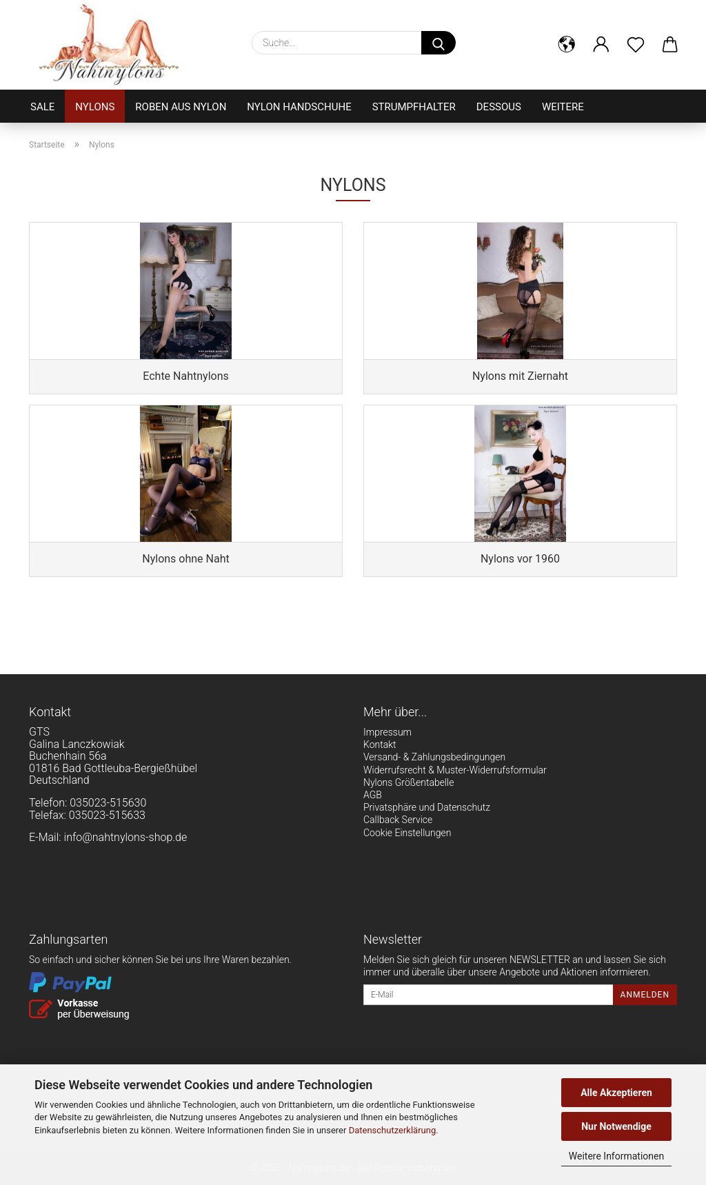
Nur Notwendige (616, 1126)
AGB (372, 794)
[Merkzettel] (635, 45)
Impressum (387, 732)
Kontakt (379, 744)
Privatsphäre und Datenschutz (426, 807)
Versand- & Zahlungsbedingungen (434, 756)
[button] (566, 45)
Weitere (563, 107)
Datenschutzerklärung (392, 1130)
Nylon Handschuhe (299, 107)
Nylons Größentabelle (408, 782)
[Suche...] (438, 42)
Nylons (94, 107)
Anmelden (645, 995)
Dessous (498, 107)
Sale (42, 107)
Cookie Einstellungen (407, 832)
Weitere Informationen (616, 1156)
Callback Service (397, 819)
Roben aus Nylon (180, 107)
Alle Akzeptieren (616, 1092)
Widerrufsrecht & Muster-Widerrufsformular (455, 770)
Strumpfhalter (414, 107)
